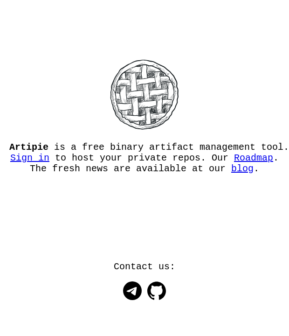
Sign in (29, 160)
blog (242, 173)
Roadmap (253, 160)
